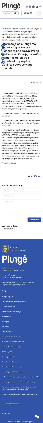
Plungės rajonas (7, 297)
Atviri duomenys (7, 332)
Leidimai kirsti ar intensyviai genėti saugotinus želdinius (21, 377)
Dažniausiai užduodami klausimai (13, 342)
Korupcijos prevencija (9, 357)
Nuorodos (5, 327)
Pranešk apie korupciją (11, 404)
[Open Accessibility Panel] (30, 6)
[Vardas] (21, 189)
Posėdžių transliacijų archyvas (12, 367)
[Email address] (21, 195)
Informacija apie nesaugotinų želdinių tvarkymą (18, 382)
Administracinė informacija (11, 312)
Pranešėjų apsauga (8, 352)
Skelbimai (14, 29)
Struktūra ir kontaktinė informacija (14, 302)
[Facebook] (35, 176)
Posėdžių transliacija (9, 362)
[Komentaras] (21, 207)
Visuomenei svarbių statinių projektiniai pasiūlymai (19, 394)
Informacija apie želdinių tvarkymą (13, 372)
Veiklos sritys (6, 317)
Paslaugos (5, 322)
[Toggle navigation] (39, 13)
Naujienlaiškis (6, 413)
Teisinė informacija (8, 307)
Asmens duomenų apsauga (11, 347)
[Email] (39, 176)
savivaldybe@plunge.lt (17, 277)
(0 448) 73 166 (10, 275)
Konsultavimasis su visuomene (12, 337)
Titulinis (5, 29)
